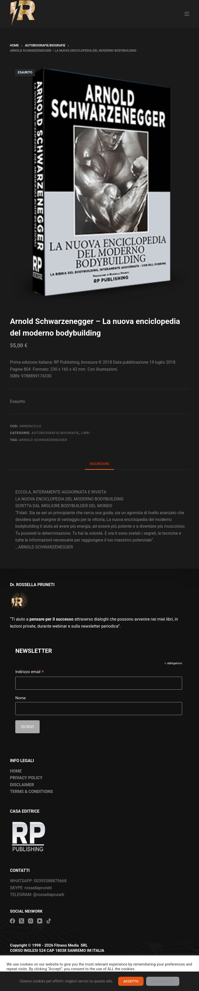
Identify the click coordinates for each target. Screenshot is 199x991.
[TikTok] (48, 921)
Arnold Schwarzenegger (43, 440)
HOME (16, 771)
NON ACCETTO (162, 981)
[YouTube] (39, 921)
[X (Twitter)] (21, 921)
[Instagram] (30, 921)
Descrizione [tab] (99, 464)
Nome (20, 698)
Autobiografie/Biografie (55, 433)
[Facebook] (12, 921)
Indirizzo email (29, 672)
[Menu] (186, 13)
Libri (85, 433)
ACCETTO (130, 981)
